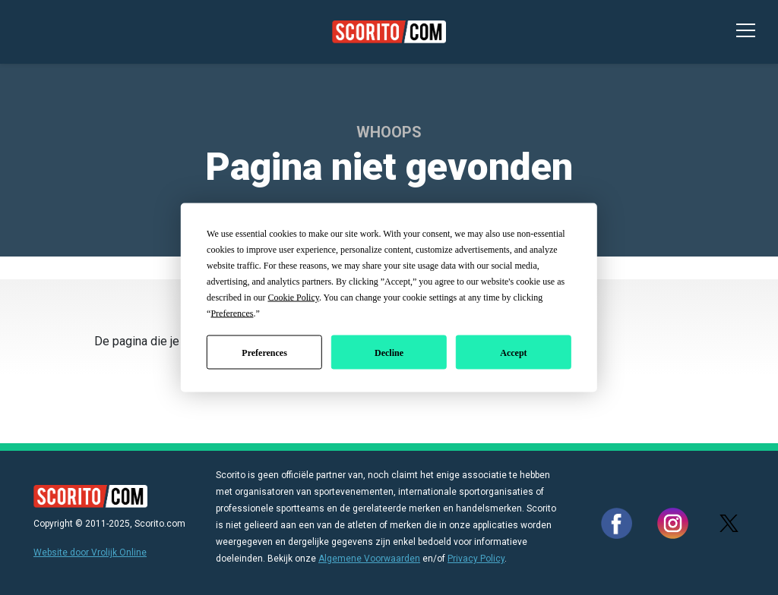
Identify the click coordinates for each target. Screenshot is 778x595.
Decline (389, 352)
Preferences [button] (231, 313)
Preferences (264, 352)
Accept (513, 352)
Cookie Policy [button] (293, 297)
